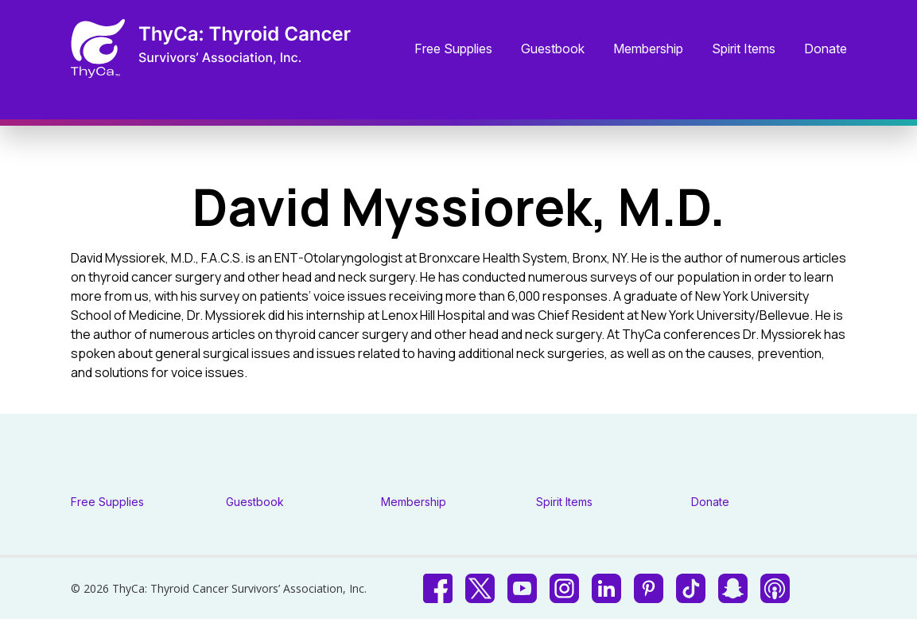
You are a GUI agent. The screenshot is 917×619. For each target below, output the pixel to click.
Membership (648, 49)
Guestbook (553, 49)
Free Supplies (453, 49)
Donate (825, 49)
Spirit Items (743, 49)
